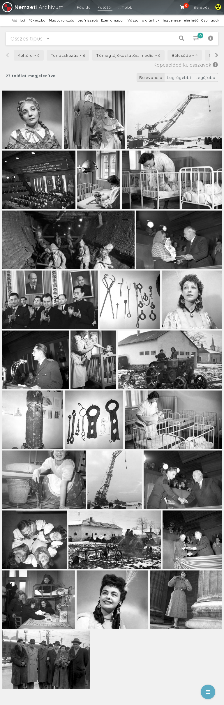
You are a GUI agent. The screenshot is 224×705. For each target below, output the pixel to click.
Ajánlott (19, 20)
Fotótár (105, 7)
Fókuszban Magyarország (52, 20)
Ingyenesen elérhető (180, 20)
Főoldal (84, 7)
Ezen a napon (113, 20)
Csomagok (210, 20)
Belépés (201, 7)
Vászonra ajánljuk (144, 20)
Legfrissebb (87, 20)
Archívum (32, 7)
